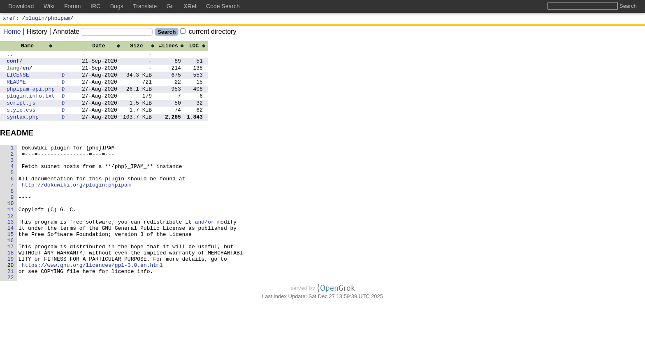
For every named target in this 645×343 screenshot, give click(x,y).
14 (10, 258)
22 (10, 318)
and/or (204, 251)
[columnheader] (30, 46)
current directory (208, 32)
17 (10, 281)
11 (10, 236)
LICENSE (18, 80)
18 (10, 288)
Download (21, 6)
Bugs (116, 6)
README (16, 89)
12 (10, 243)
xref (9, 19)
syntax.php (23, 130)
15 (10, 266)
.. (10, 56)
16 (10, 273)
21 (10, 310)
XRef (189, 6)
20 (10, 303)
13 (10, 251)
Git (170, 6)
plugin (35, 19)
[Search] (117, 33)
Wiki (49, 6)
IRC (95, 6)
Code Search (223, 6)
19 (10, 295)
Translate (145, 6)
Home (12, 32)
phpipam (59, 19)
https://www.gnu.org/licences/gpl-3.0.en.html (92, 303)
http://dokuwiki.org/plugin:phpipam (76, 206)
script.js (21, 113)
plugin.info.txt (31, 105)
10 (10, 229)
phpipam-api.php (31, 97)
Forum (72, 6)
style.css (21, 122)
